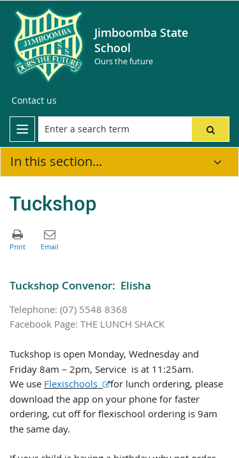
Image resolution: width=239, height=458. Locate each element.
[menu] (22, 129)
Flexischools (77, 384)
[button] (210, 129)
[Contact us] (34, 100)
